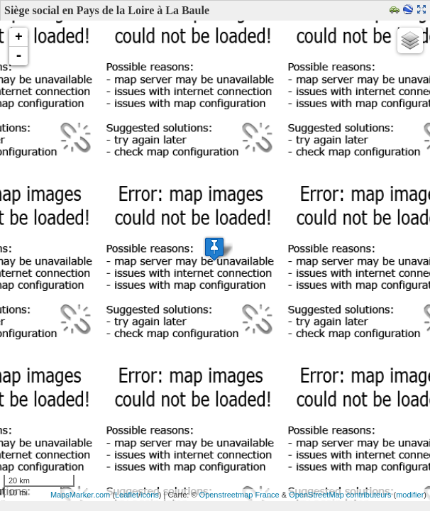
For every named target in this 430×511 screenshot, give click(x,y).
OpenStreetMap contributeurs (340, 494)
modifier (410, 494)
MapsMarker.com (80, 494)
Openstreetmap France (239, 494)
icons (149, 494)
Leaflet (126, 494)
